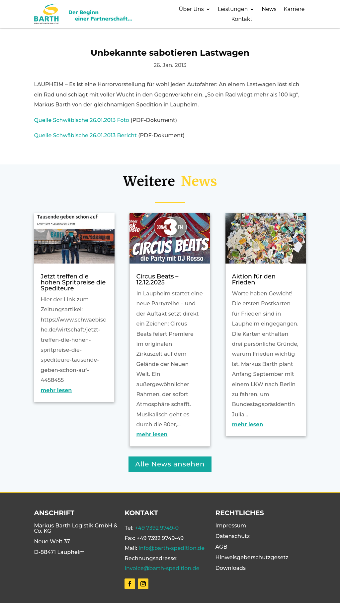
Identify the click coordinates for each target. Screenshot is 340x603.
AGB (221, 547)
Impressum (230, 525)
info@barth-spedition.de (171, 548)
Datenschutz (232, 536)
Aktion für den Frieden (254, 279)
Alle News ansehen (170, 464)
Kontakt (241, 19)
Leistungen (233, 9)
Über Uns (191, 9)
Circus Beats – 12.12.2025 (157, 279)
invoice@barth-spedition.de (162, 568)
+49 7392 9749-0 (157, 528)
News (269, 9)
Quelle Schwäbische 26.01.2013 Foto (81, 120)
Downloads (230, 568)
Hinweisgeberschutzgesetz (252, 557)
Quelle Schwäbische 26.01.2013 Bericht (85, 135)
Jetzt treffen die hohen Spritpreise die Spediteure (73, 282)
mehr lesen (56, 390)
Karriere (294, 9)
